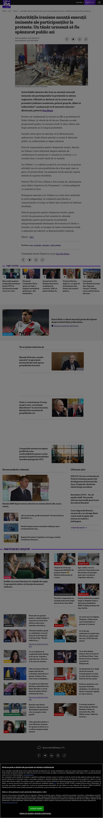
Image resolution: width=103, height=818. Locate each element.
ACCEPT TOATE (36, 809)
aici (55, 783)
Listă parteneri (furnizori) (10, 803)
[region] (51, 791)
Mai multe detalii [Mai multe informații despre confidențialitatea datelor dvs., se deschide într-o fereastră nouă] (28, 775)
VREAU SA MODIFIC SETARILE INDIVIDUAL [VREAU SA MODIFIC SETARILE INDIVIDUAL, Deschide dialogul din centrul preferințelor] (35, 813)
